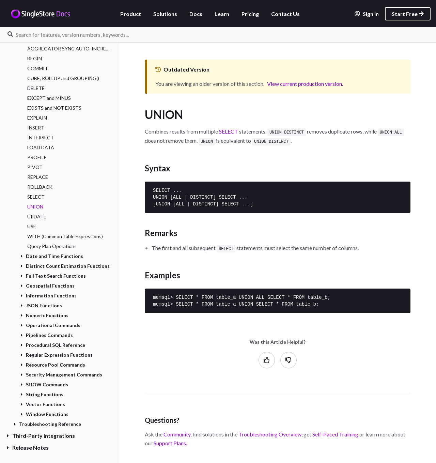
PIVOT (35, 167)
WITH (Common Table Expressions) (65, 236)
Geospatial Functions (47, 286)
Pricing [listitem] (250, 14)
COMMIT (37, 68)
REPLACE (37, 177)
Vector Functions (42, 404)
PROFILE (37, 157)
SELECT (36, 197)
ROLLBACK (39, 187)
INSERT (35, 127)
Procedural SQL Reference (52, 345)
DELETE (36, 88)
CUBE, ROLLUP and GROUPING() (63, 78)
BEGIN (34, 58)
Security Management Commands (61, 374)
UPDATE (36, 216)
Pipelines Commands (46, 335)
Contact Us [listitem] (285, 14)
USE (31, 226)
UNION (35, 207)
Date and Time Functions (51, 256)
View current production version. (305, 83)
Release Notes (28, 447)
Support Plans (170, 441)
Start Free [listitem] (408, 14)
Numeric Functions (44, 315)
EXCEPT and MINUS (49, 98)
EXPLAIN (37, 118)
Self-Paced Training (335, 433)
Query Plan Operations (52, 246)
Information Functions (48, 295)
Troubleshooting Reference (47, 424)
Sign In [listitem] (367, 14)
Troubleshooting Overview (269, 433)
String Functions (41, 394)
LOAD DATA (40, 147)
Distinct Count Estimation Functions (65, 266)
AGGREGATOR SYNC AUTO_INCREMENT (69, 48)
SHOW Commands (44, 384)
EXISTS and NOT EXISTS (54, 108)
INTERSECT (40, 137)
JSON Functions (41, 305)
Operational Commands (50, 325)
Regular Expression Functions (56, 355)
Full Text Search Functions (53, 276)
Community (177, 433)
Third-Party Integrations (41, 435)
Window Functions (44, 414)
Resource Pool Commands (52, 365)
